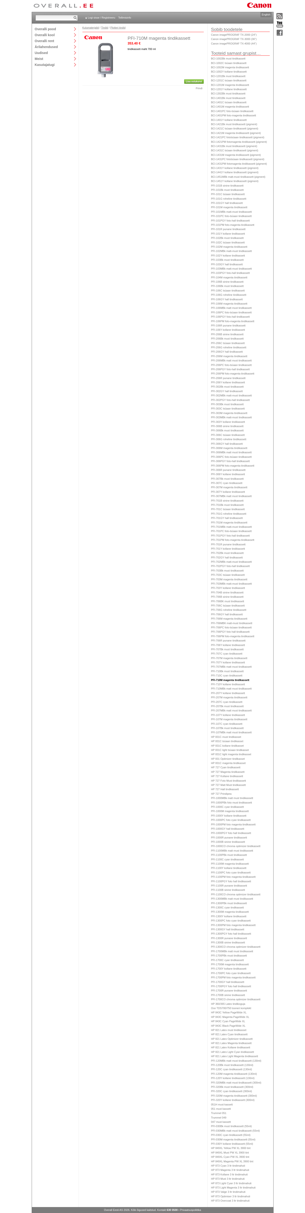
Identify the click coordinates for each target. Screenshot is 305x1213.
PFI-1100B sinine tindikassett (228, 889)
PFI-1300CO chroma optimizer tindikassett (235, 946)
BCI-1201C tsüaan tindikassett (229, 80)
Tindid (104, 27)
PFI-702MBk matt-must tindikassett (231, 561)
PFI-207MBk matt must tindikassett (231, 710)
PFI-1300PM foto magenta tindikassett (233, 925)
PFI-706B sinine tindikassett (227, 596)
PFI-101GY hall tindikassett (227, 203)
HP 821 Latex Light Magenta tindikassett (234, 1056)
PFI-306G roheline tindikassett (228, 439)
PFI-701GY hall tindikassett (227, 518)
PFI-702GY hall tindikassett (227, 557)
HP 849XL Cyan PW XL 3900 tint (230, 1156)
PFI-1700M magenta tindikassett (230, 964)
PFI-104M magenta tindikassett (229, 277)
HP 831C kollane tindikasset (227, 745)
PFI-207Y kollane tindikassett (228, 693)
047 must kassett (221, 1121)
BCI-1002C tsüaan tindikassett (229, 63)
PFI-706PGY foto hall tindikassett (230, 631)
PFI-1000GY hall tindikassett (227, 828)
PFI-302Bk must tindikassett (227, 386)
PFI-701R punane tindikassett (228, 544)
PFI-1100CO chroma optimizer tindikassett (235, 894)
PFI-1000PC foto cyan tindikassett (231, 820)
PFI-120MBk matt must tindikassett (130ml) (236, 1060)
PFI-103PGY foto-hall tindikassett (230, 272)
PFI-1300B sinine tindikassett (228, 942)
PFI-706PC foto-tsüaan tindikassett (231, 627)
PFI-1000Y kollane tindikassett (228, 815)
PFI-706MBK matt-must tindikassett (231, 623)
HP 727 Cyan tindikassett (225, 767)
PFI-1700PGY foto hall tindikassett (231, 986)
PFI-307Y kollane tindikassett (228, 491)
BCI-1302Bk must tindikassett (228, 93)
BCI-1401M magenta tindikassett (230, 106)
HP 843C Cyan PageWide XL (228, 1021)
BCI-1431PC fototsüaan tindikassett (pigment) (237, 159)
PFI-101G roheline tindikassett (228, 198)
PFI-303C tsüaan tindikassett (228, 408)
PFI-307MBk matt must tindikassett (231, 496)
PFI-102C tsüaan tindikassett (228, 242)
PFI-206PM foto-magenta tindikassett (232, 373)
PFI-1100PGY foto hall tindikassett (231, 881)
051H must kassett (222, 1104)
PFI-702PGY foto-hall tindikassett (230, 566)
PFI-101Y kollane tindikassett (228, 233)
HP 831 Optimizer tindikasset (228, 758)
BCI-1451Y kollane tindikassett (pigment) (235, 181)
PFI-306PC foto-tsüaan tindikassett (231, 456)
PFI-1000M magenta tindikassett (230, 811)
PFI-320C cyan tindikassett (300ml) (231, 1091)
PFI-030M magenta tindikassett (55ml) (233, 1139)
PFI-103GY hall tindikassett (227, 264)
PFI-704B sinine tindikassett (227, 592)
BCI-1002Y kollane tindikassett (229, 71)
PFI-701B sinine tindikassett (227, 500)
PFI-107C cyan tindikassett (226, 723)
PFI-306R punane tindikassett (228, 469)
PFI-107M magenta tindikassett (229, 719)
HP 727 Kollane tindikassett (227, 776)
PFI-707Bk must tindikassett (227, 649)
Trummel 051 (218, 1113)
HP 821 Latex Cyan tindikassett (229, 1034)
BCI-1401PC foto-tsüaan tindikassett (232, 111)
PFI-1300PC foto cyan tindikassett (231, 920)
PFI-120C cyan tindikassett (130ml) (231, 1069)
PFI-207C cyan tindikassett (226, 701)
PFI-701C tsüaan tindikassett (228, 509)
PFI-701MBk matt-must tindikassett (231, 526)
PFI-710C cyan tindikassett (226, 675)
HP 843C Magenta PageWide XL (230, 1017)
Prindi (199, 88)
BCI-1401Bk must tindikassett (228, 98)
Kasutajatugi (45, 64)
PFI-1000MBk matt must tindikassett (232, 798)
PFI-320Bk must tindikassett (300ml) (232, 1086)
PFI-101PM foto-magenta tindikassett (232, 224)
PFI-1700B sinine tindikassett (228, 995)
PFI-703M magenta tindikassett (229, 579)
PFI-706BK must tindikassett (227, 601)
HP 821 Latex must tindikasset (228, 1030)
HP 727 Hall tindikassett (225, 789)
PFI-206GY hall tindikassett (227, 351)
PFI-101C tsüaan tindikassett (228, 194)
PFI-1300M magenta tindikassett (230, 911)
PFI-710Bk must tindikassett (227, 671)
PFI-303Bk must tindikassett (227, 404)
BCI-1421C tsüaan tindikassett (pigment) (234, 128)
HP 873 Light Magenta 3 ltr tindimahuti (233, 1187)
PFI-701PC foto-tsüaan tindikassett (231, 531)
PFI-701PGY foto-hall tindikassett (230, 535)
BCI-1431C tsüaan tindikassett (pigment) (234, 150)
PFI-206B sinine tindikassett (227, 334)
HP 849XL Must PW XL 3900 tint (230, 1152)
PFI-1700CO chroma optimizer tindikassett (235, 999)
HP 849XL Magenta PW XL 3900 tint (232, 1161)
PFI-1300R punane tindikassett (229, 938)
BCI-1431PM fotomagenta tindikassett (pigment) (239, 163)
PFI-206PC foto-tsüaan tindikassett (231, 365)
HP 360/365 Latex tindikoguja (228, 1003)
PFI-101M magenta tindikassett (229, 207)
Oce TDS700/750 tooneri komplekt (231, 1008)
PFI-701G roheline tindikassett (228, 513)
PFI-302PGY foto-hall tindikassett (230, 400)
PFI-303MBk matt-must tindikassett (231, 417)
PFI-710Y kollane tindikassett (228, 684)
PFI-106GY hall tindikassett (227, 299)
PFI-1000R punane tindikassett (229, 837)
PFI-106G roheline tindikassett (228, 294)
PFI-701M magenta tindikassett (229, 522)
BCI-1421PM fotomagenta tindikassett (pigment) (239, 141)
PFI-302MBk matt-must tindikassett (231, 395)
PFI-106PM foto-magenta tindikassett (232, 321)
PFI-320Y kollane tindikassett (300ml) (233, 1100)
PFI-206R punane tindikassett (228, 378)
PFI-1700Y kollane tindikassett (228, 968)
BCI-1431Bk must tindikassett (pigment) (234, 146)
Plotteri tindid (118, 27)
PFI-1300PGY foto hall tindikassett (231, 933)
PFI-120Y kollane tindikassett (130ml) (233, 1078)
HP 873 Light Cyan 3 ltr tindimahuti (231, 1183)
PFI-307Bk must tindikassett (227, 478)
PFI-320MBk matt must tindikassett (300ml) (236, 1082)
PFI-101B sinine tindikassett (227, 185)
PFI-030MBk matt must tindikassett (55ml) (235, 1130)
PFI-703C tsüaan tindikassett (228, 574)
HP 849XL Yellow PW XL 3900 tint (231, 1148)
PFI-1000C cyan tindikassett (227, 806)
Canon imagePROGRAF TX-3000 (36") (234, 39)
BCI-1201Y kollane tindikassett (229, 89)
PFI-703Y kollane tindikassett (228, 588)
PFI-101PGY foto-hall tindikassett (230, 220)
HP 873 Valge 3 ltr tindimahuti (228, 1191)
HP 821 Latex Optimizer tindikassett (232, 1038)
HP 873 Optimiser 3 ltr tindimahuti (230, 1196)
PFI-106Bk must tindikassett (227, 286)
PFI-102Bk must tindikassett (227, 238)
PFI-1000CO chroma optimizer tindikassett (235, 846)
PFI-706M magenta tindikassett (229, 618)
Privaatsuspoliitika (190, 1209)
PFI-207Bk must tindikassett (227, 706)
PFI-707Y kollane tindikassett (228, 662)
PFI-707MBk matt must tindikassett (231, 666)
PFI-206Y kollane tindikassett (228, 382)
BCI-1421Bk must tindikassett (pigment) (234, 124)
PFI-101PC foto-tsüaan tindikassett (231, 216)
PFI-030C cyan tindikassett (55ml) (231, 1135)
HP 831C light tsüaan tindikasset (230, 750)
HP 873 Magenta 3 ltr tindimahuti (230, 1170)
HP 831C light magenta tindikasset (231, 754)
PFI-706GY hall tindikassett (227, 614)
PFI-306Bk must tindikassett (227, 430)
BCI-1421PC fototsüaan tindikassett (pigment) (237, 137)
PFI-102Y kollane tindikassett (228, 255)
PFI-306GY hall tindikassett (227, 443)
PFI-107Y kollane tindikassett (228, 715)
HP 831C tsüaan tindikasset (227, 741)
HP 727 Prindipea (221, 793)
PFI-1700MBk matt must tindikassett (232, 951)
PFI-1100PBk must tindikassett (229, 854)
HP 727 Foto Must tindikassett (228, 780)
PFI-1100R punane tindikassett (229, 885)
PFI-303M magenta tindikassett (229, 413)
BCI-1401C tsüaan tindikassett (229, 102)
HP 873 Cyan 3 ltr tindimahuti (228, 1165)
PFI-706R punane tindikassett (228, 640)
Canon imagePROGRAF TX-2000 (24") (234, 34)
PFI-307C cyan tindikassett (226, 483)
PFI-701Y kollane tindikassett (228, 548)
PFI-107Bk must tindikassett (227, 728)
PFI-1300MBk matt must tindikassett (232, 898)
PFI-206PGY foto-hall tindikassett (230, 369)
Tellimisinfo (124, 17)
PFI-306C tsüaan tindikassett (228, 435)
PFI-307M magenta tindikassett (229, 487)
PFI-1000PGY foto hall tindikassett (231, 833)
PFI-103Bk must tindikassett (227, 259)
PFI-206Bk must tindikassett (227, 338)
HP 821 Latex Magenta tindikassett (231, 1043)
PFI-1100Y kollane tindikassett (228, 868)
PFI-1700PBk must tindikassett (229, 955)
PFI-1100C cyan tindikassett (227, 859)
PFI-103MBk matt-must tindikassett (231, 268)
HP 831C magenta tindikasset (228, 763)
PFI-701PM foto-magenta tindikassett (232, 539)
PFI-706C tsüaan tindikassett (228, 605)
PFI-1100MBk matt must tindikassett (232, 850)
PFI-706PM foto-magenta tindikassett (232, 636)
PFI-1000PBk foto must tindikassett (231, 802)
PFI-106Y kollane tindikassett (228, 329)
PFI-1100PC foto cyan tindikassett (231, 872)
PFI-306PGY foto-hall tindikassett (230, 461)
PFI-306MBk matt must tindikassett (231, 452)
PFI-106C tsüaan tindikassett (228, 290)
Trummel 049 (218, 1117)
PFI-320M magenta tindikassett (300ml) (234, 1095)
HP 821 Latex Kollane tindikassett (230, 1047)
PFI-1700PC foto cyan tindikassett (231, 973)
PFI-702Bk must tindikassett (227, 553)
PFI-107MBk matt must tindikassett (231, 732)
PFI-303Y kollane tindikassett (228, 421)
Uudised (41, 52)
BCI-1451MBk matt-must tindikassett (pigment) (238, 176)
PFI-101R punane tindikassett (228, 229)
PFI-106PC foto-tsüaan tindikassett (231, 312)
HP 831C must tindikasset (226, 736)
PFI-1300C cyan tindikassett (227, 907)
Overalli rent (44, 41)
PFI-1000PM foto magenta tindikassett (233, 824)
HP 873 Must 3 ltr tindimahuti (228, 1178)
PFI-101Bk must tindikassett (227, 189)
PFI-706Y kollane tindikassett (228, 645)
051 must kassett (221, 1108)
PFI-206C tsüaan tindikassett (228, 343)
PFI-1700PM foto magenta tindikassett (233, 977)
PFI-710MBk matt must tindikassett (231, 688)
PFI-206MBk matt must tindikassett (231, 360)
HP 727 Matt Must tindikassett (228, 785)
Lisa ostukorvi (194, 81)
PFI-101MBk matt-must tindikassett (231, 211)
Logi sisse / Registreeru (101, 17)
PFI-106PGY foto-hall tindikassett (230, 316)
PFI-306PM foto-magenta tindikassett (232, 465)
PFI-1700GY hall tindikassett (227, 982)
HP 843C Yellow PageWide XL (229, 1012)
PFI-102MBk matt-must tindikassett (231, 251)
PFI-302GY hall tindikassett (227, 391)
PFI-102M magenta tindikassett (229, 246)
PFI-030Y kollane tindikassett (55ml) (232, 1143)
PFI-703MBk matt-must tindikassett (231, 583)
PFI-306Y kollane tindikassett (228, 474)
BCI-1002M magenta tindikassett (230, 67)
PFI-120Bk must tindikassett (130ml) (232, 1065)
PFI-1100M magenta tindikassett (230, 863)
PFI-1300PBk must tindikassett (229, 903)
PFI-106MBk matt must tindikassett (231, 307)
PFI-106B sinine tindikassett (227, 281)
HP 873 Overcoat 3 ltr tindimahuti (230, 1200)
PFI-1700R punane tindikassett (229, 990)
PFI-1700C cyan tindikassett (227, 960)
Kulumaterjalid (90, 27)
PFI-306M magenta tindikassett (229, 448)
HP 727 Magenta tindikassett (227, 771)
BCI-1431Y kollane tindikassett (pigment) (235, 168)
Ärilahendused (46, 47)
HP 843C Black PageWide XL (228, 1025)
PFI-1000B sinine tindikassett (228, 841)
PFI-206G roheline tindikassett (228, 347)
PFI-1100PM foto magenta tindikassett (233, 876)
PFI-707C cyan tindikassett (226, 653)
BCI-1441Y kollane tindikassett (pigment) (235, 172)
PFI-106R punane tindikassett (228, 325)
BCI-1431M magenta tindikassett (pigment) (236, 154)
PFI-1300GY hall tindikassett (227, 929)
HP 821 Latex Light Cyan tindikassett (232, 1051)
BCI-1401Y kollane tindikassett (229, 119)
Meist (39, 58)
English (266, 14)
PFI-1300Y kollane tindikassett (228, 916)
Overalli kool (45, 35)
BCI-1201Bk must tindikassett (228, 76)
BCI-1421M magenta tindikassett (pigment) (236, 133)
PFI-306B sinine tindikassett (227, 426)
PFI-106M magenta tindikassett (229, 303)
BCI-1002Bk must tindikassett (228, 58)
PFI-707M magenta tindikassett (229, 658)
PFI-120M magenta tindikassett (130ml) (234, 1073)
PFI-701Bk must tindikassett (227, 504)
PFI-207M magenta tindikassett (229, 697)
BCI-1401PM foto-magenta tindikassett (233, 115)
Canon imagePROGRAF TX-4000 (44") (234, 43)
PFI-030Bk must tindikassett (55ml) (231, 1126)
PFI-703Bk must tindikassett (227, 570)
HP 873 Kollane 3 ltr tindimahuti (229, 1174)
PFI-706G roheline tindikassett (228, 609)
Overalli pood (45, 29)
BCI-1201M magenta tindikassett (230, 85)
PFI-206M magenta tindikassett (229, 356)
